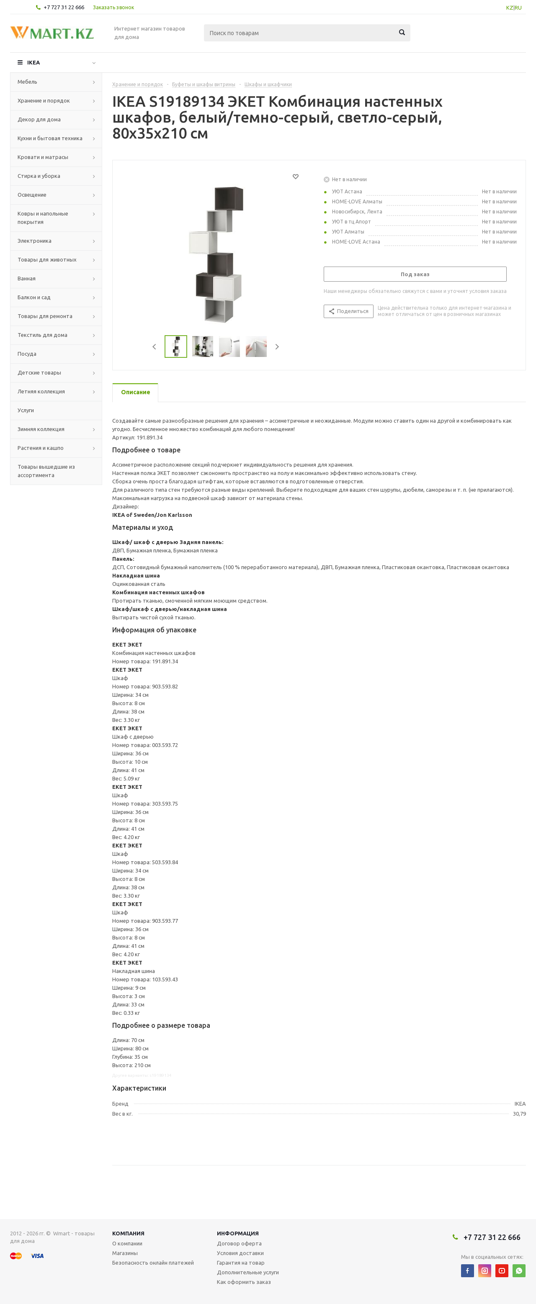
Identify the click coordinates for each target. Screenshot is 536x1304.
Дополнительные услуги (248, 1272)
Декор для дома (39, 119)
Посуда (27, 354)
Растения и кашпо (41, 448)
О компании (127, 1243)
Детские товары (39, 372)
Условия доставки (240, 1253)
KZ (509, 7)
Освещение (32, 195)
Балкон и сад (34, 297)
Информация (238, 1233)
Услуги (26, 410)
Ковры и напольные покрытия (43, 217)
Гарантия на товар (241, 1262)
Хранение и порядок (44, 100)
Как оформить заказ (244, 1282)
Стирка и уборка (39, 176)
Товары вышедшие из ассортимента (46, 471)
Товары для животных (47, 259)
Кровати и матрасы (43, 157)
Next (277, 347)
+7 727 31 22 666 (64, 7)
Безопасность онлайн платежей (153, 1262)
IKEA (33, 62)
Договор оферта (239, 1243)
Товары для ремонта (45, 316)
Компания (128, 1233)
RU (518, 7)
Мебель (27, 82)
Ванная (27, 278)
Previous (155, 347)
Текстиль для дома (42, 335)
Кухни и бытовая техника (50, 138)
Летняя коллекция (41, 391)
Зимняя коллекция (41, 429)
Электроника (35, 241)
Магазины (125, 1253)
